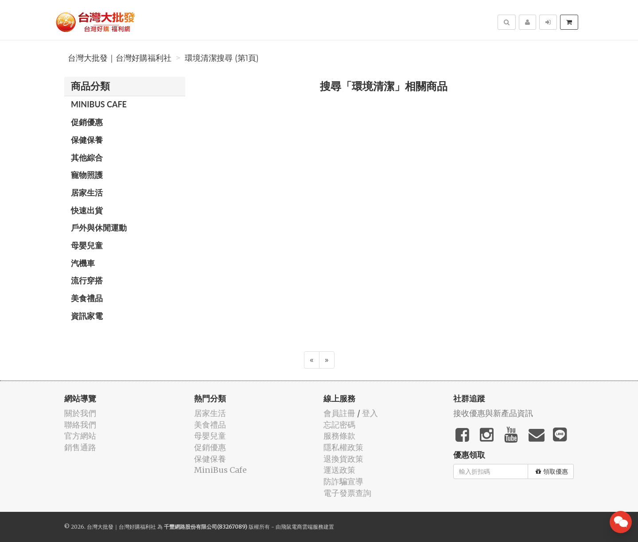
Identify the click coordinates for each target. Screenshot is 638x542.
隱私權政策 (343, 447)
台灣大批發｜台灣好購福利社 (119, 58)
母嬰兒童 (87, 245)
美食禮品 (87, 298)
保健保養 (87, 140)
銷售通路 (80, 447)
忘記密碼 (339, 425)
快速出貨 (87, 210)
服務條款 (339, 436)
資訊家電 (87, 316)
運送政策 (339, 470)
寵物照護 (87, 175)
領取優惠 (552, 471)
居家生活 (87, 192)
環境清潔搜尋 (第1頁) (222, 58)
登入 (370, 413)
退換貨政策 (343, 459)
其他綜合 (87, 157)
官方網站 (80, 436)
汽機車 (83, 263)
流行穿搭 (87, 280)
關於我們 (80, 413)
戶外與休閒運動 (99, 227)
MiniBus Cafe (99, 104)
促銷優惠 (87, 122)
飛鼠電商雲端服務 (302, 526)
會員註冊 (339, 413)
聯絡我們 (80, 425)
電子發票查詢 (347, 493)
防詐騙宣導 (343, 481)
